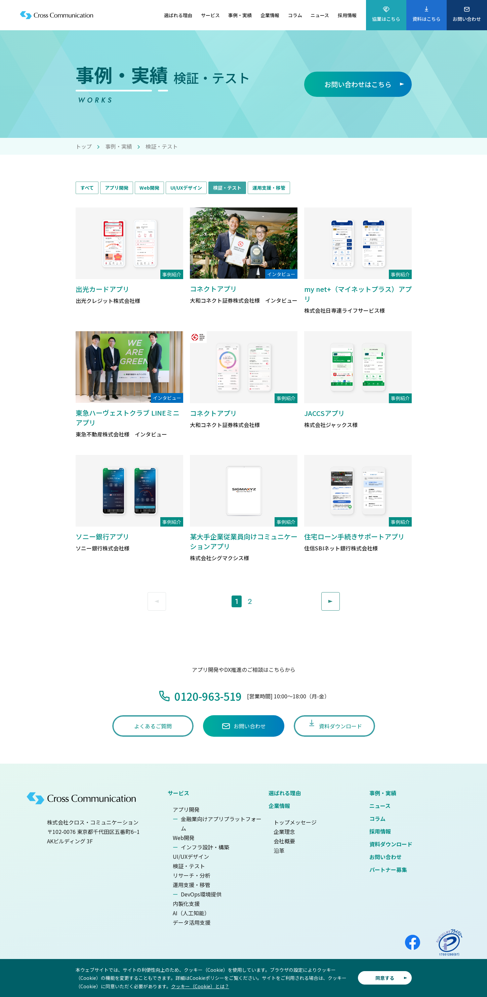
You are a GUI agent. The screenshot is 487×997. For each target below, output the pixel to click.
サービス (178, 793)
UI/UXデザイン (186, 187)
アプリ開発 (116, 187)
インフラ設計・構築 (205, 847)
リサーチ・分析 (191, 875)
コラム (377, 818)
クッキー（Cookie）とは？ (200, 986)
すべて (87, 187)
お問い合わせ (385, 857)
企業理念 (284, 832)
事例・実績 (118, 146)
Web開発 (149, 187)
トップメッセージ (295, 822)
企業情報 (279, 806)
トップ (84, 146)
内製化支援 (186, 903)
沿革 (279, 850)
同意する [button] (384, 977)
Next (339, 597)
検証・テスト (227, 187)
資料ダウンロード (390, 844)
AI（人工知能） (191, 913)
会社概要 (284, 841)
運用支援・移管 (268, 187)
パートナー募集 (388, 870)
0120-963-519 (208, 696)
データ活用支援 (191, 922)
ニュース (380, 806)
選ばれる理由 (285, 793)
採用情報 (380, 831)
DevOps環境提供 (201, 894)
